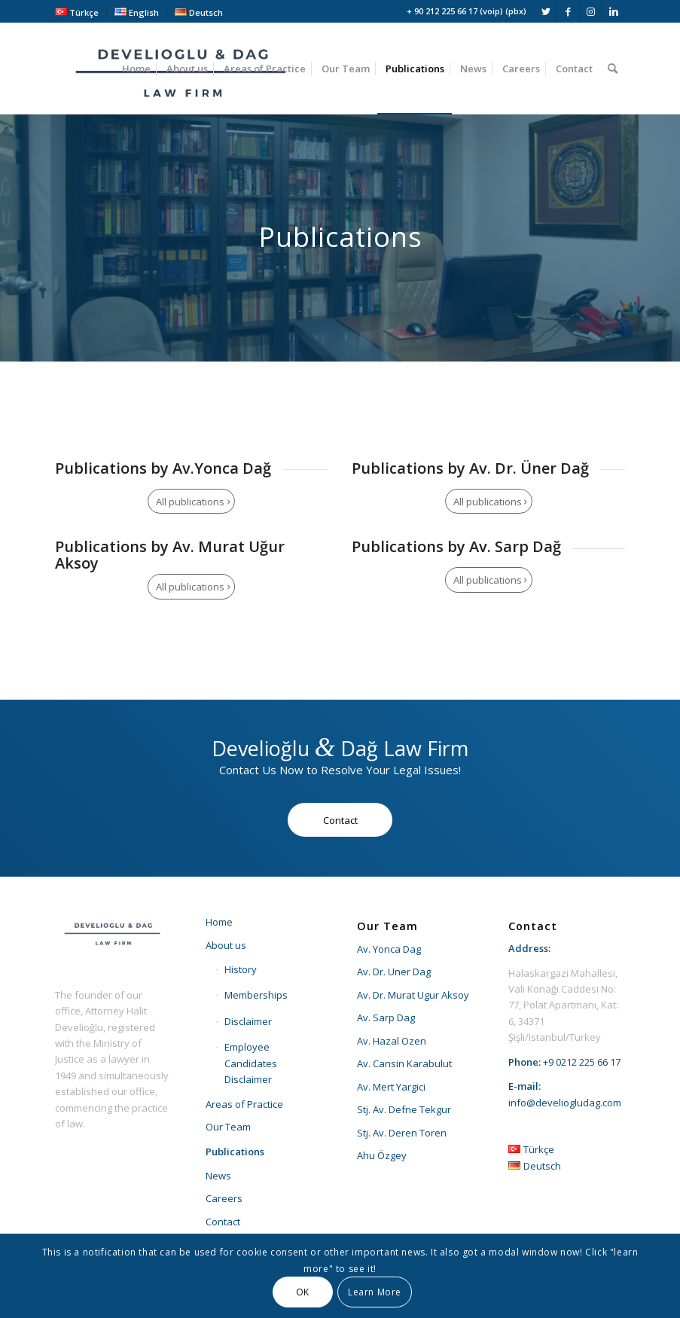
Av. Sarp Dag (386, 1017)
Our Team (228, 1126)
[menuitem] (81, 12)
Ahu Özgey (382, 1155)
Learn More (374, 1292)
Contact (223, 1221)
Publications (235, 1151)
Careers (224, 1198)
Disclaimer (248, 1021)
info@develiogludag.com (564, 1102)
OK (303, 1292)
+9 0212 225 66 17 (582, 1062)
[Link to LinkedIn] (613, 11)
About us (226, 945)
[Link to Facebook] (568, 11)
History (240, 969)
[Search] (612, 68)
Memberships (256, 995)
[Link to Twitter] (546, 11)
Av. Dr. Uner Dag (394, 971)
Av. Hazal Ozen (391, 1041)
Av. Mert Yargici (391, 1087)
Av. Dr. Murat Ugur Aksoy (413, 995)
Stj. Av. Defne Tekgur (404, 1109)
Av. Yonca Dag (389, 949)
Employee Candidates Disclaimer (250, 1063)
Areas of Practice (244, 1104)
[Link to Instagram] (591, 11)
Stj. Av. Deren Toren (402, 1133)
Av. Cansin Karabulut (404, 1063)
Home (219, 922)
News (218, 1175)
